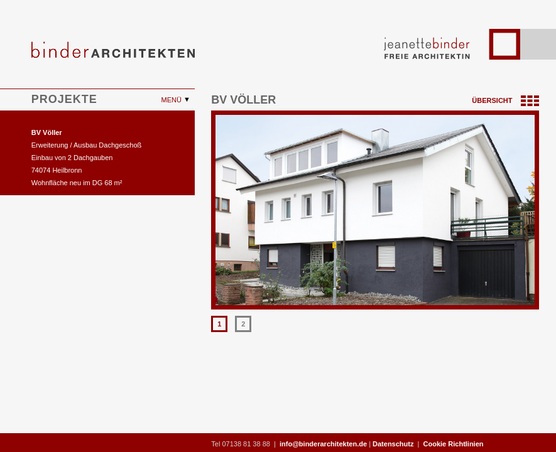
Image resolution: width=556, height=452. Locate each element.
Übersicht (505, 100)
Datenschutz (393, 444)
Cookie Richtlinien (453, 444)
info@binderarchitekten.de (323, 444)
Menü (172, 100)
